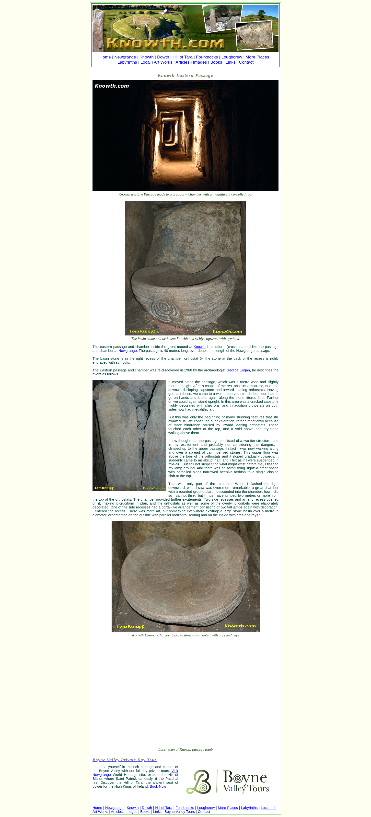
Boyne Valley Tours (179, 812)
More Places (257, 57)
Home (105, 57)
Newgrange (125, 57)
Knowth (146, 57)
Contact (246, 62)
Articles (183, 62)
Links (230, 62)
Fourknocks (207, 57)
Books (216, 62)
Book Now (158, 786)
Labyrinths (127, 62)
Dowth (163, 57)
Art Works (163, 62)
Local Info (269, 808)
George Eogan (238, 370)
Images (200, 62)
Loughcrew (231, 57)
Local (145, 62)
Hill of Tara (183, 57)
